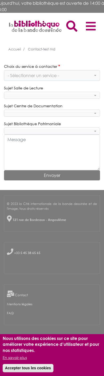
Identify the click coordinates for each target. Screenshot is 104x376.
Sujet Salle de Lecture (23, 88)
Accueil (14, 49)
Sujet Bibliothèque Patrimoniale (32, 123)
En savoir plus (15, 358)
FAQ (10, 313)
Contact (21, 295)
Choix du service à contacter (30, 66)
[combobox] (52, 75)
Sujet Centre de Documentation (33, 106)
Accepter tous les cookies (28, 369)
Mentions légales (19, 304)
